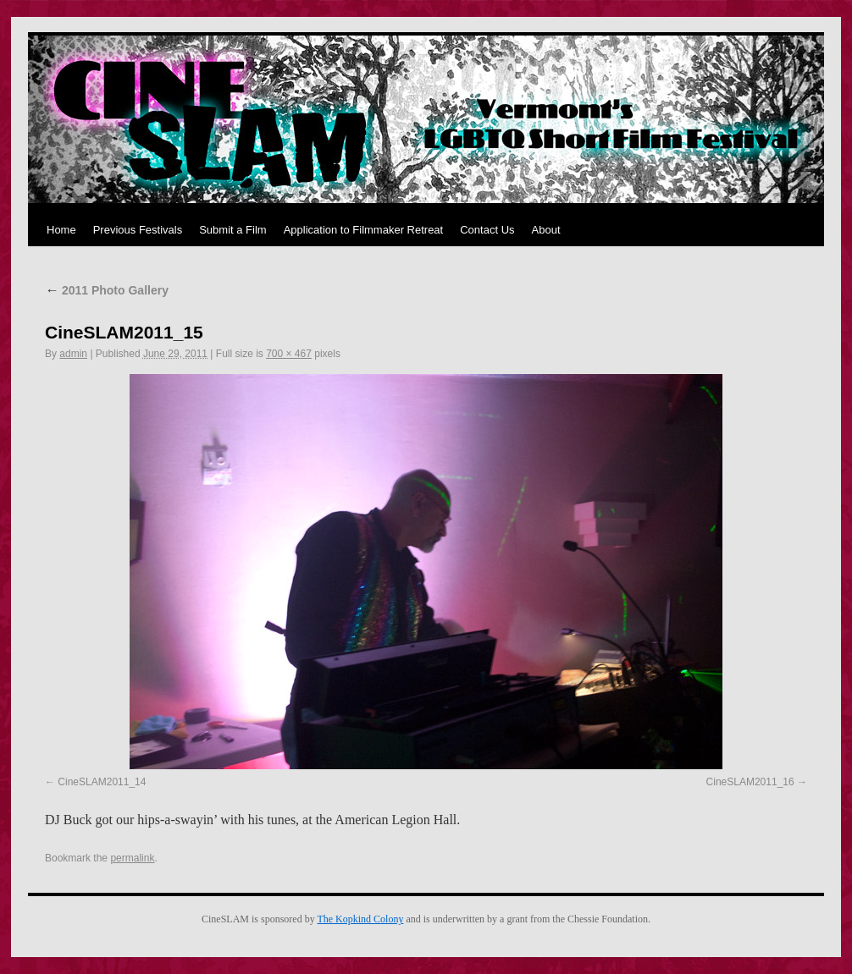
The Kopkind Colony (360, 919)
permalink (132, 858)
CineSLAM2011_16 (750, 782)
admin (73, 354)
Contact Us (487, 229)
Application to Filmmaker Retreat (364, 229)
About (546, 229)
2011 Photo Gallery (107, 290)
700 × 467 (289, 354)
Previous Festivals (137, 229)
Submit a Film (232, 229)
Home (61, 229)
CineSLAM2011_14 (102, 782)
